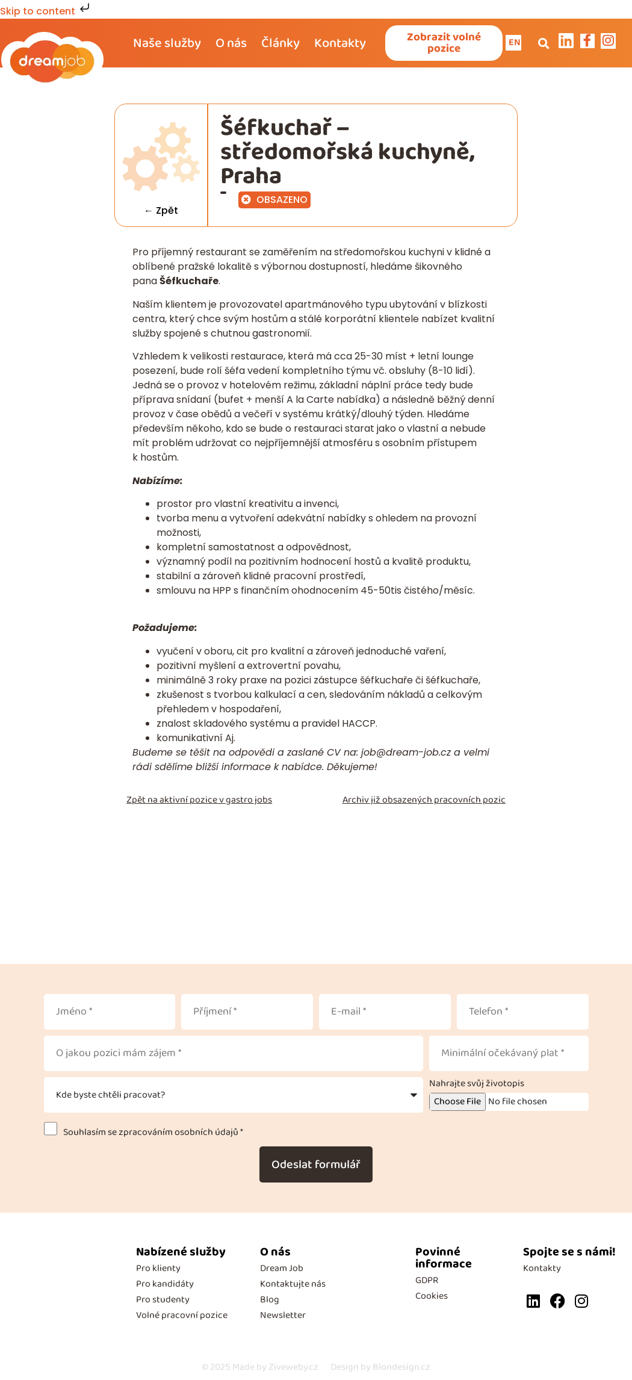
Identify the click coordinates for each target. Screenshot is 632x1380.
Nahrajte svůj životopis (476, 1085)
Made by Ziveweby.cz (260, 1368)
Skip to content (46, 11)
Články (280, 44)
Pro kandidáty (165, 1285)
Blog (269, 1301)
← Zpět (161, 212)
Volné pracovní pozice (182, 1317)
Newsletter (283, 1317)
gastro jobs (249, 801)
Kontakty (340, 44)
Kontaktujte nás (293, 1285)
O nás (231, 44)
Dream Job (281, 1270)
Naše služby (167, 44)
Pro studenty (163, 1301)
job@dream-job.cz (406, 754)
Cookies (431, 1297)
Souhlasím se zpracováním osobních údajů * (151, 1134)
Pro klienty (158, 1270)
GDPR (426, 1282)
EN (516, 43)
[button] (543, 44)
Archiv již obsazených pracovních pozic (424, 801)
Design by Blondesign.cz (380, 1368)
